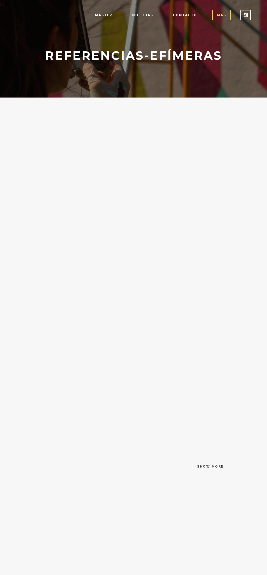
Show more (210, 466)
